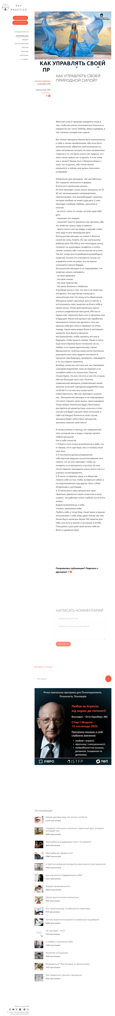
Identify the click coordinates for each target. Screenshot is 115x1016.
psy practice (14, 7)
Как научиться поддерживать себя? (64, 875)
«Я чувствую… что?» (55, 931)
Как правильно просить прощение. (64, 975)
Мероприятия (21, 44)
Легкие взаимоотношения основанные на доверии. (73, 919)
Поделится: (45, 93)
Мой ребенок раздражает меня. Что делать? (69, 842)
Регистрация (20, 18)
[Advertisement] (80, 102)
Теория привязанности (58, 886)
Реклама (24, 55)
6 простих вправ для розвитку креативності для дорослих (76, 864)
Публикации (22, 36)
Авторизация (20, 22)
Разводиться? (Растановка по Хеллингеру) (68, 964)
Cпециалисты (22, 32)
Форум (25, 47)
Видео (25, 40)
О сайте (25, 59)
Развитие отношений (57, 953)
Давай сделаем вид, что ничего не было (66, 817)
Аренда (24, 51)
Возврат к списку (43, 667)
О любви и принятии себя (59, 942)
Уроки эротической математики (62, 897)
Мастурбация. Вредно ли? (59, 853)
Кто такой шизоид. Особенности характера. (68, 908)
